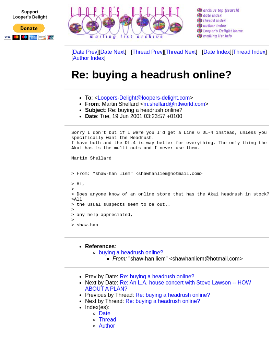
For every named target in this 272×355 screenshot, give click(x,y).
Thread (107, 340)
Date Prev (85, 52)
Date (104, 334)
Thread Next (181, 52)
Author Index (88, 58)
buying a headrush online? (131, 273)
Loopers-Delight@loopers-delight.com (144, 98)
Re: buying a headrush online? (157, 297)
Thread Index (249, 52)
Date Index (216, 52)
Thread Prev (147, 52)
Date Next (112, 52)
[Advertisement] (30, 184)
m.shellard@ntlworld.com (174, 104)
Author (107, 346)
